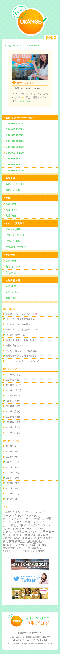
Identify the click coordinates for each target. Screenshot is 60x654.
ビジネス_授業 (13, 229)
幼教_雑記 (11, 298)
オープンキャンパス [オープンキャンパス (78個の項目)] (16, 515)
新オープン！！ (25, 82)
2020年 (9, 472)
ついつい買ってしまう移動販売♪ (22, 350)
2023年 (9, 456)
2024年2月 (11, 432)
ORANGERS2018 (15, 158)
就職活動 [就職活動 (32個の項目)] (20, 541)
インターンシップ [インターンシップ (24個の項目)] (34, 512)
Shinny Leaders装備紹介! (18, 324)
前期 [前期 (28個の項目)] (45, 535)
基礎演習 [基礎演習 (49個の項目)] (36, 538)
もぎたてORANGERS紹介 (20, 117)
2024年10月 (12, 395)
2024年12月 (12, 385)
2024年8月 (11, 401)
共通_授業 (11, 204)
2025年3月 (11, 374)
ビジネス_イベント (15, 235)
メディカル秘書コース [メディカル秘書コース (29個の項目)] (16, 531)
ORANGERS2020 (15, 147)
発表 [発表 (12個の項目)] (18, 548)
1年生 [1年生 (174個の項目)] (7, 512)
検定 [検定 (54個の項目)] (33, 544)
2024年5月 (11, 417)
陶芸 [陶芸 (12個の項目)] (26, 551)
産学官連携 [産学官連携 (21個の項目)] (9, 547)
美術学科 (10, 255)
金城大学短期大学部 (30, 632)
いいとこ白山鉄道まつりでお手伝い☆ (25, 361)
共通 (8, 198)
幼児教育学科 (13, 280)
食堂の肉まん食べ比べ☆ (18, 345)
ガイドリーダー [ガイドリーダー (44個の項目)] (12, 518)
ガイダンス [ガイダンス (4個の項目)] (34, 516)
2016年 (9, 493)
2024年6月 (11, 411)
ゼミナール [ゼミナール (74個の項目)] (46, 522)
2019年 (9, 478)
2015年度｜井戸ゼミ (16, 247)
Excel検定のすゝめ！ (16, 335)
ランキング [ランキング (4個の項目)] (36, 532)
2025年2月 (11, 380)
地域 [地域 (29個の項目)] (27, 538)
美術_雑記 (11, 272)
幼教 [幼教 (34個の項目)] (29, 541)
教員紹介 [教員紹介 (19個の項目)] (37, 541)
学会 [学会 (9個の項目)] (45, 538)
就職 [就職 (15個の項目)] (11, 541)
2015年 (9, 499)
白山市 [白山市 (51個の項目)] (26, 547)
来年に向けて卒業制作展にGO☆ (22, 329)
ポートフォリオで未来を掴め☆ (21, 319)
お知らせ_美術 (13, 190)
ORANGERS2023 (15, 129)
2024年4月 (11, 422)
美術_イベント (13, 266)
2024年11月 (12, 390)
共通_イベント (13, 209)
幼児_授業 (11, 286)
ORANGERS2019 (15, 152)
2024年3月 (11, 427)
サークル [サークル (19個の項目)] (33, 522)
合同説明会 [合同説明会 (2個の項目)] (8, 538)
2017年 (9, 488)
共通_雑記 (11, 215)
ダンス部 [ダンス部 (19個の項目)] (8, 525)
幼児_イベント (13, 292)
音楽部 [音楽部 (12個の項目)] (33, 551)
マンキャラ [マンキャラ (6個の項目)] (37, 528)
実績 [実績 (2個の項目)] (50, 538)
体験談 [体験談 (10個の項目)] (31, 535)
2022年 (9, 462)
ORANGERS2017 (15, 164)
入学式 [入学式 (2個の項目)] (39, 535)
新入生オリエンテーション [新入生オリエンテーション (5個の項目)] (16, 544)
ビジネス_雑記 (13, 241)
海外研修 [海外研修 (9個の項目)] (41, 544)
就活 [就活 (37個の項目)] (5, 541)
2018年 (9, 483)
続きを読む (27, 101)
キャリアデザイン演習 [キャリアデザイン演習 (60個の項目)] (36, 518)
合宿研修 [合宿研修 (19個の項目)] (19, 538)
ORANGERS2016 (15, 170)
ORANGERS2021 (15, 141)
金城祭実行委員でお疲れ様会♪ (21, 356)
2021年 (9, 467)
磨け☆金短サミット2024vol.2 (21, 340)
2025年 (9, 446)
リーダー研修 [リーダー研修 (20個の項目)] (10, 535)
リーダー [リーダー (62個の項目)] (48, 531)
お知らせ (10, 178)
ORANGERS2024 (15, 123)
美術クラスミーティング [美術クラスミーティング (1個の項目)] (13, 551)
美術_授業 (11, 260)
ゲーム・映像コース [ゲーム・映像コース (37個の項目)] (15, 522)
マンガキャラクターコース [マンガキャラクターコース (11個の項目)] (17, 528)
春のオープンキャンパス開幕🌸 (22, 314)
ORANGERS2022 (15, 135)
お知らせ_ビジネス (15, 184)
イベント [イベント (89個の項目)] (18, 512)
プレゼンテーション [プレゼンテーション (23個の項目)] (38, 525)
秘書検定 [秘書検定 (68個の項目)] (37, 547)
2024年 (9, 451)
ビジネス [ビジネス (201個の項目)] (20, 525)
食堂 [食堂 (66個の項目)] (41, 550)
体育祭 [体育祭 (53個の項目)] (23, 535)
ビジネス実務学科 (15, 223)
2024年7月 (11, 406)
